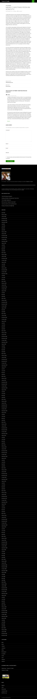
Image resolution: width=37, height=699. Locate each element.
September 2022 (4, 273)
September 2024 (4, 241)
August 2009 (4, 549)
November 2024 (4, 237)
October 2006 (4, 614)
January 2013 (4, 471)
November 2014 (4, 429)
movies (3, 655)
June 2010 (3, 530)
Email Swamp (18, 85)
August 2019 (4, 321)
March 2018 (4, 353)
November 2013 (4, 452)
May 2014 (3, 441)
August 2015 (4, 412)
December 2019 (4, 317)
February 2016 (4, 401)
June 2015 (3, 416)
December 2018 (4, 336)
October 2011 (4, 500)
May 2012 (3, 486)
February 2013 (4, 469)
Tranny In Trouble (5, 1)
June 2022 (3, 277)
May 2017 (3, 372)
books (3, 644)
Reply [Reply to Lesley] (9, 121)
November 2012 (4, 475)
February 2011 (4, 515)
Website (7, 152)
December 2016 (4, 382)
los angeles (3, 653)
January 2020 (4, 315)
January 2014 (4, 448)
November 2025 (4, 220)
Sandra (15, 11)
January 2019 (4, 334)
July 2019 (3, 323)
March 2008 (4, 582)
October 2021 (4, 288)
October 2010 (4, 523)
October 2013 (4, 454)
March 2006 (4, 627)
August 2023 (4, 262)
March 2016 (4, 399)
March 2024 (4, 252)
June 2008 (3, 576)
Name (7, 143)
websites (3, 661)
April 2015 (3, 420)
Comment (8, 130)
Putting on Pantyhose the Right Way (8, 205)
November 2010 (4, 521)
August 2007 (4, 595)
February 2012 (4, 492)
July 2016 (3, 391)
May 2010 (3, 532)
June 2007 (3, 599)
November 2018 (4, 338)
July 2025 (3, 224)
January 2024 (4, 256)
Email (7, 148)
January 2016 (4, 403)
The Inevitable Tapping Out (6, 200)
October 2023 (4, 260)
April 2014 (3, 443)
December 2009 (4, 542)
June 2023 (3, 264)
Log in (3, 687)
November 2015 (4, 406)
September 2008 (4, 570)
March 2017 (4, 376)
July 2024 (3, 245)
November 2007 (4, 589)
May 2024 (3, 248)
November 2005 (4, 635)
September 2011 (4, 502)
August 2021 (4, 290)
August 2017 (4, 366)
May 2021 (3, 294)
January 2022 (4, 285)
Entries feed (4, 689)
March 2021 (4, 298)
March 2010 (4, 536)
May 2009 (3, 555)
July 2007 (3, 597)
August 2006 (4, 618)
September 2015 (4, 410)
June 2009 (3, 553)
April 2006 (3, 625)
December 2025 (4, 218)
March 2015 (4, 422)
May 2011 (3, 509)
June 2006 (3, 622)
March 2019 (4, 330)
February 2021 (4, 300)
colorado (3, 646)
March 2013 (4, 467)
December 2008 (4, 564)
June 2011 (3, 507)
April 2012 (3, 488)
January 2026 (4, 216)
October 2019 (4, 319)
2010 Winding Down (18, 82)
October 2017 (4, 363)
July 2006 (3, 620)
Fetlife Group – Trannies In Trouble (7, 668)
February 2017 (4, 378)
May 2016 (3, 395)
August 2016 (4, 389)
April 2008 (3, 580)
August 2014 (4, 435)
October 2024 (4, 239)
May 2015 (3, 418)
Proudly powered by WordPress (6, 697)
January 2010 (4, 540)
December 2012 (4, 473)
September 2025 (4, 222)
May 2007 (3, 601)
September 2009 (4, 547)
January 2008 (4, 585)
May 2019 (3, 326)
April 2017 (3, 374)
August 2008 (4, 572)
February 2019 (4, 332)
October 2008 (4, 568)
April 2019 (3, 328)
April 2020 (3, 311)
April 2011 (3, 511)
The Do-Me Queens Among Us (7, 196)
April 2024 (3, 250)
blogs (2, 642)
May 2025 (3, 227)
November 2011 (4, 498)
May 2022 (3, 279)
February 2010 (4, 538)
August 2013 (4, 458)
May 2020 (3, 309)
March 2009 (4, 559)
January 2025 (4, 233)
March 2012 (4, 490)
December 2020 (4, 302)
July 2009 (3, 551)
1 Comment (20, 11)
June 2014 (3, 439)
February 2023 (4, 267)
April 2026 (3, 212)
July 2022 (3, 275)
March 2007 (4, 604)
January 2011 (4, 517)
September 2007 (4, 593)
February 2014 (4, 446)
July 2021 (3, 292)
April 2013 (3, 465)
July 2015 (3, 414)
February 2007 (4, 606)
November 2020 (4, 304)
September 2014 (4, 433)
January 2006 (4, 631)
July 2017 (3, 368)
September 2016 (4, 387)
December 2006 (4, 610)
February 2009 (4, 561)
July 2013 (3, 460)
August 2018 (4, 344)
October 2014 (4, 431)
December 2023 (4, 258)
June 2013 (3, 462)
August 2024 (4, 243)
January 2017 (4, 380)
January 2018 (4, 357)
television (3, 659)
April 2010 (3, 534)
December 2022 (4, 269)
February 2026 (4, 214)
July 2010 (3, 528)
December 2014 (4, 427)
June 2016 (3, 393)
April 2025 (3, 229)
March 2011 (4, 513)
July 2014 (3, 437)
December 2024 (4, 235)
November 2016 (4, 384)
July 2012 (3, 483)
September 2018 (4, 342)
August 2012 (4, 481)
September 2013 (4, 456)
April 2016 (3, 397)
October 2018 (4, 340)
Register (3, 685)
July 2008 (3, 574)
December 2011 (4, 496)
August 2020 (4, 307)
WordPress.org (4, 692)
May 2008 (3, 578)
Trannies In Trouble (29, 181)
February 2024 (4, 254)
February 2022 (4, 283)
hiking (3, 649)
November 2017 (4, 361)
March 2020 (4, 313)
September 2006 (4, 616)
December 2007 (4, 587)
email (23, 189)
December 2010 (4, 519)
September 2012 (4, 479)
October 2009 (4, 545)
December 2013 (4, 450)
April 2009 (3, 557)
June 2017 (3, 370)
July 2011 (3, 505)
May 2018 (3, 349)
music (3, 657)
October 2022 (4, 271)
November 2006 (4, 612)
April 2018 (3, 351)
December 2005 (4, 633)
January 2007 (4, 608)
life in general (8, 5)
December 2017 (4, 359)
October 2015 (4, 408)
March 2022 (4, 281)
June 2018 (3, 347)
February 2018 (4, 355)
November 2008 (4, 566)
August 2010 (4, 526)
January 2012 (4, 494)
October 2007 (4, 591)
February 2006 (4, 629)
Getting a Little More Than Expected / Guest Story (10, 198)
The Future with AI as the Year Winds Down (9, 203)
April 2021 (3, 296)
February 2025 (4, 231)
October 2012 (4, 477)
